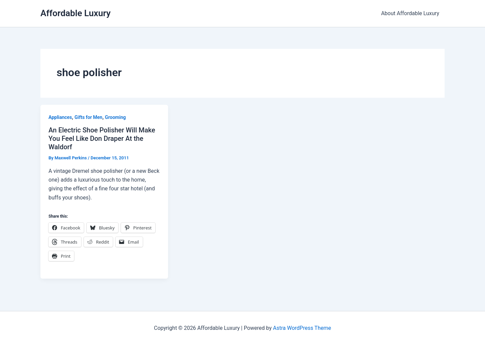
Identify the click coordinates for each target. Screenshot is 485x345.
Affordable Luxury (75, 13)
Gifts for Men (88, 117)
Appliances (60, 117)
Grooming (115, 117)
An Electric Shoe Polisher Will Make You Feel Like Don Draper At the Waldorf (101, 138)
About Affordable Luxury (410, 13)
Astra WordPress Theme (302, 328)
